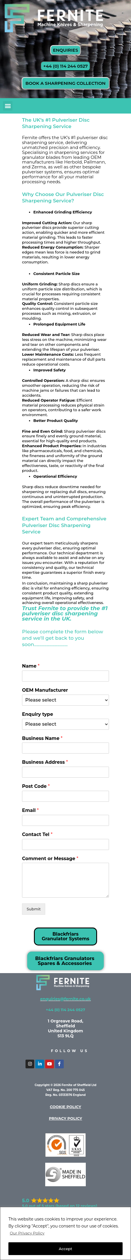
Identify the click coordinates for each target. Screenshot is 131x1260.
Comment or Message (50, 858)
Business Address (45, 762)
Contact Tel (37, 834)
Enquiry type (37, 714)
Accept (65, 1248)
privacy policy (65, 1118)
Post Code (36, 786)
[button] (7, 106)
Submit (34, 909)
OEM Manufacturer (45, 690)
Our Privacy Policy (28, 1233)
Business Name (42, 738)
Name (30, 666)
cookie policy (65, 1106)
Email (30, 810)
